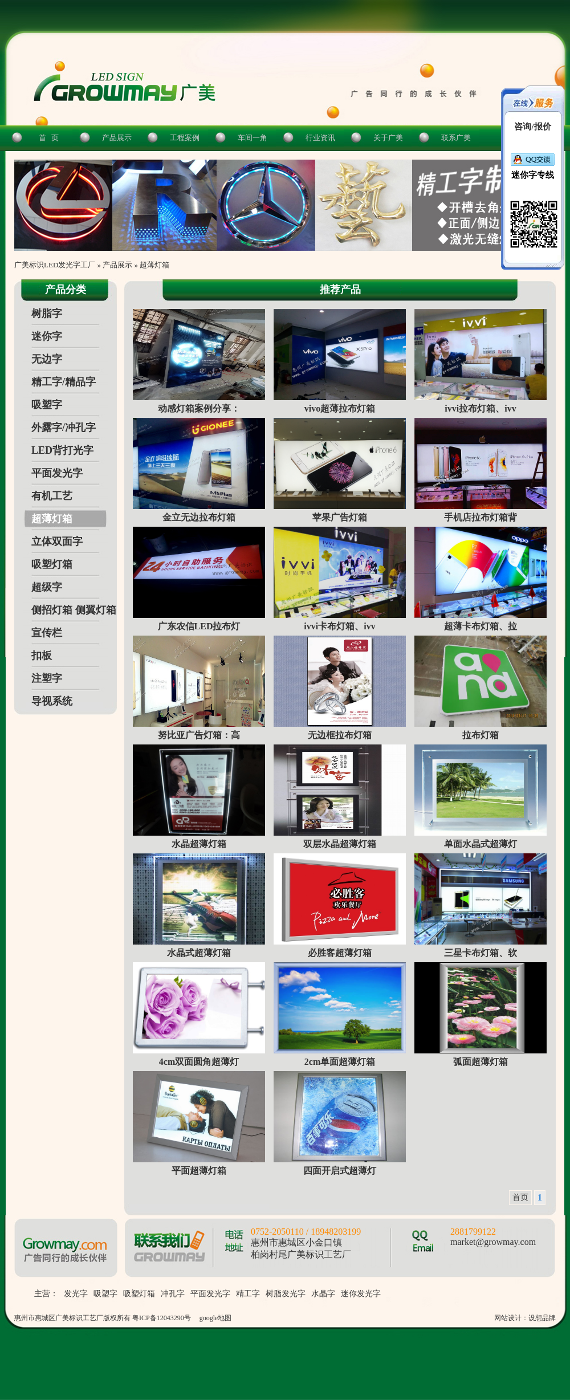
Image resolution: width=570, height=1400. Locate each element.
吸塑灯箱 (51, 564)
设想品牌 (542, 1318)
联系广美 (456, 137)
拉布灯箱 (480, 735)
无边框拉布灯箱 (340, 735)
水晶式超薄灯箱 (199, 953)
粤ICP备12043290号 (161, 1318)
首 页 (49, 137)
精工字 (248, 1293)
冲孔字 (173, 1293)
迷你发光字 (361, 1293)
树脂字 (46, 313)
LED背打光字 (62, 450)
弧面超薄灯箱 (480, 1062)
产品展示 (117, 137)
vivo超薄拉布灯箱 (339, 408)
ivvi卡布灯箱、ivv (339, 626)
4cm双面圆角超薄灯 (199, 1062)
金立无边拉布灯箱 (198, 517)
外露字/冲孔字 (63, 427)
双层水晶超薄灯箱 (339, 844)
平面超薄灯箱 (199, 1170)
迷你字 (46, 336)
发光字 (76, 1293)
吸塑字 (46, 404)
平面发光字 (57, 473)
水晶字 (323, 1293)
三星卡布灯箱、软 (480, 953)
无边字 (46, 359)
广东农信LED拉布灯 (199, 626)
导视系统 (51, 701)
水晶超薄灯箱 (199, 844)
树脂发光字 (286, 1293)
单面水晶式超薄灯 (480, 844)
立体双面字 (57, 541)
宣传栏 (46, 632)
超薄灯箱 (154, 265)
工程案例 (184, 137)
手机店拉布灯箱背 (480, 517)
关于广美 (388, 137)
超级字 (46, 587)
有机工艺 (51, 496)
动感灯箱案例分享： (199, 408)
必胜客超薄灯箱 (340, 953)
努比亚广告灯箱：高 (199, 735)
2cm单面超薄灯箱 (339, 1062)
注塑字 (46, 678)
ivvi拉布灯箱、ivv (480, 408)
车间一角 (252, 137)
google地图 (215, 1318)
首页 (520, 1197)
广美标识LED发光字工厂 (54, 265)
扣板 (41, 655)
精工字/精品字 (63, 382)
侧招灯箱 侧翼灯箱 (73, 610)
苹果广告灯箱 (339, 517)
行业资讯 (320, 137)
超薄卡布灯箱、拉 (480, 626)
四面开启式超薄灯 (339, 1170)
